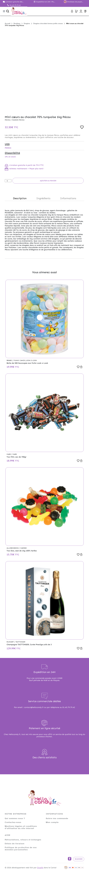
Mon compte (52, 822)
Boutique (17, 23)
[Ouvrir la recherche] (7, 11)
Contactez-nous (13, 822)
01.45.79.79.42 (15, 5)
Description (20, 198)
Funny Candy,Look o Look (25, 360)
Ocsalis (40, 868)
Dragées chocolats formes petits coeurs (48, 23)
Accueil (7, 23)
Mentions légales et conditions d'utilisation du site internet (21, 827)
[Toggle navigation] (4, 11)
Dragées (27, 23)
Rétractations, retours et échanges (23, 839)
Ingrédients (43, 198)
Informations (68, 198)
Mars (9, 454)
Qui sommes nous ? (15, 818)
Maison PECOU (18, 120)
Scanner (78, 859)
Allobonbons (13, 548)
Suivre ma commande (57, 818)
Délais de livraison (14, 843)
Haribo (23, 548)
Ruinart (10, 642)
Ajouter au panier (48, 181)
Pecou (8, 120)
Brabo (9, 360)
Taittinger (20, 642)
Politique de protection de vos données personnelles (21, 848)
